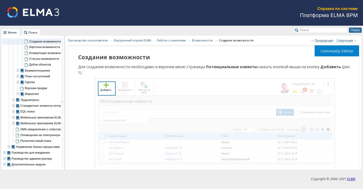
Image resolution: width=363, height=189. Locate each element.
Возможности (202, 40)
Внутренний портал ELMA (132, 40)
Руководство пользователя (88, 40)
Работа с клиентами (171, 40)
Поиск (304, 30)
